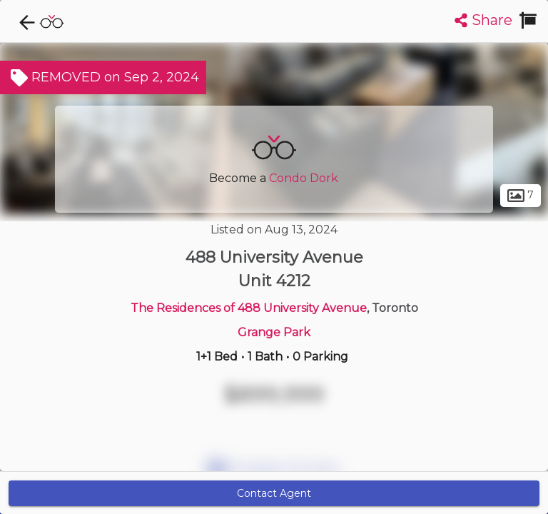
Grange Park (274, 332)
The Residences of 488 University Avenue (249, 308)
